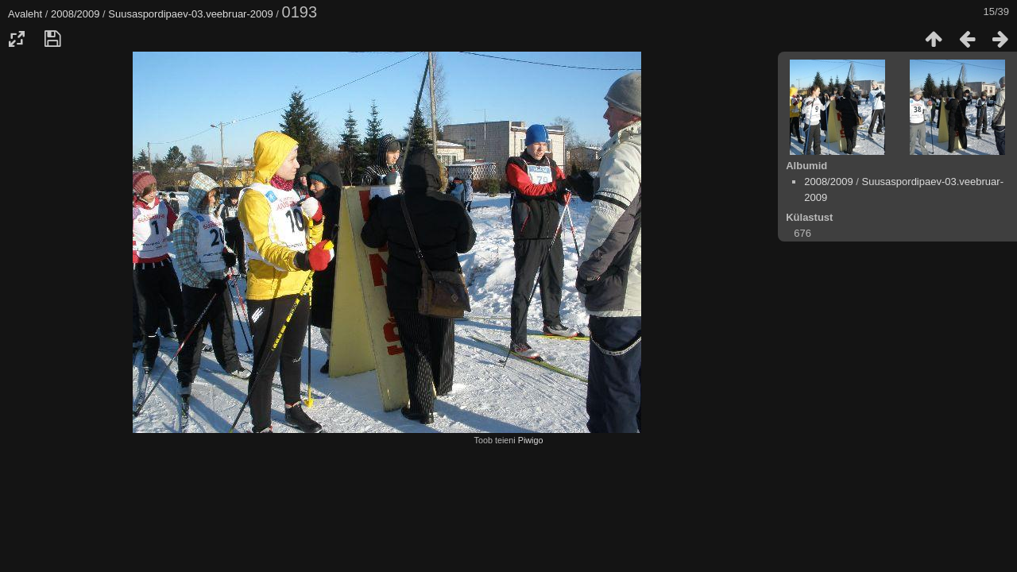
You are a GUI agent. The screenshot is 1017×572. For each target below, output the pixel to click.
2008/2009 (75, 14)
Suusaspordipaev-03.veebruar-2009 (190, 14)
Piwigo (530, 440)
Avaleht (25, 14)
